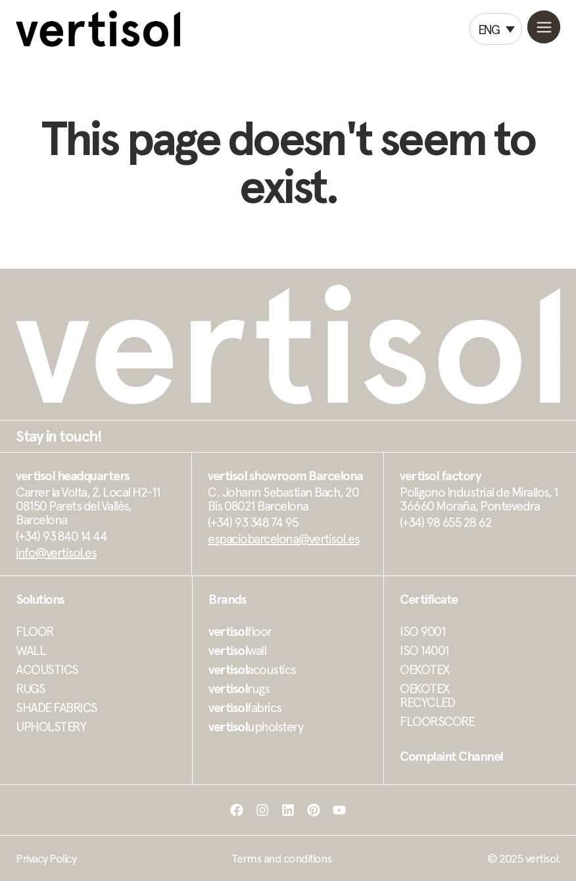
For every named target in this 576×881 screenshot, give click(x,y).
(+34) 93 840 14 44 (61, 536)
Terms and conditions (281, 858)
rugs (238, 688)
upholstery (255, 726)
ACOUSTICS (47, 669)
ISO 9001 (422, 631)
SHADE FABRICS (56, 707)
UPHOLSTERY (50, 726)
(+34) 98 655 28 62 (445, 522)
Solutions (40, 599)
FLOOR (35, 631)
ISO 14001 (424, 650)
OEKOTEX (425, 669)
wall (237, 650)
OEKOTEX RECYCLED (427, 695)
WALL (30, 650)
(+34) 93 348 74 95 (253, 522)
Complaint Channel (451, 756)
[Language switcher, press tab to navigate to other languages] (495, 29)
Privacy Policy (46, 858)
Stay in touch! (58, 435)
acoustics (252, 669)
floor (240, 631)
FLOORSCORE (437, 721)
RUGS (30, 688)
